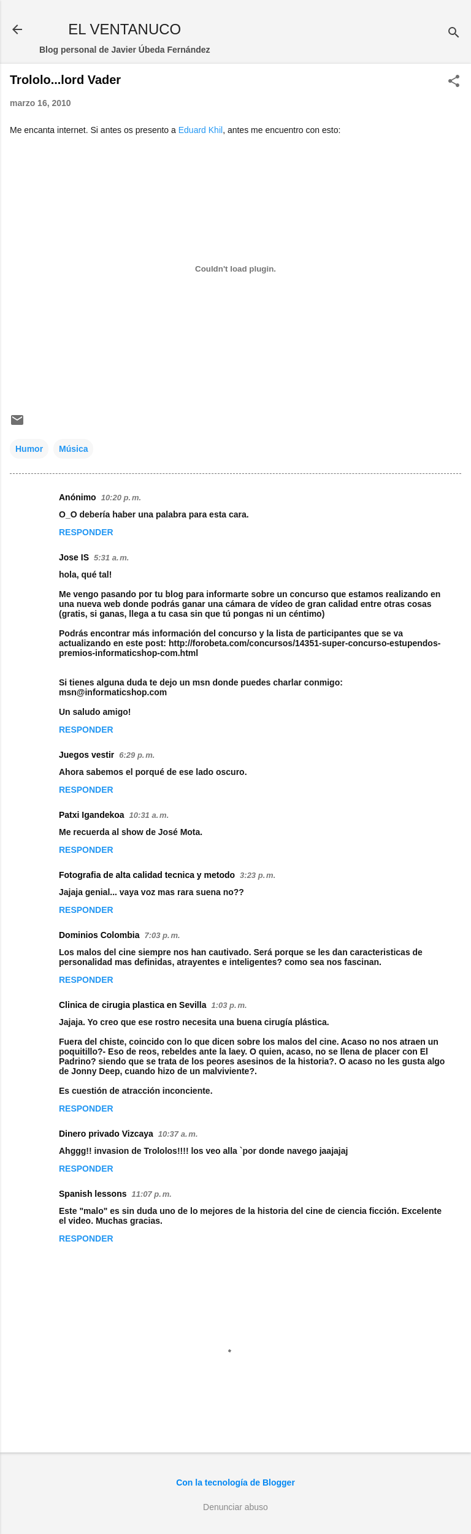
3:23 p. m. (257, 875)
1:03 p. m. (229, 1005)
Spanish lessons (92, 1194)
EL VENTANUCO (124, 29)
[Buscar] (453, 33)
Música (73, 449)
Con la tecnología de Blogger (235, 1482)
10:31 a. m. (149, 815)
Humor (29, 449)
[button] (453, 82)
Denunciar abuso (235, 1507)
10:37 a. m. (178, 1134)
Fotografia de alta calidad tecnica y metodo (147, 875)
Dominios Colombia (99, 935)
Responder (86, 532)
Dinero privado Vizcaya (106, 1134)
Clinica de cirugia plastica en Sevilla (132, 1005)
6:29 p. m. (137, 755)
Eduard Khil (200, 130)
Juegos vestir (86, 755)
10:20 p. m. (121, 497)
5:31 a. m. (111, 557)
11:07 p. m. (151, 1194)
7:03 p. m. (162, 935)
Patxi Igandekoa (91, 815)
